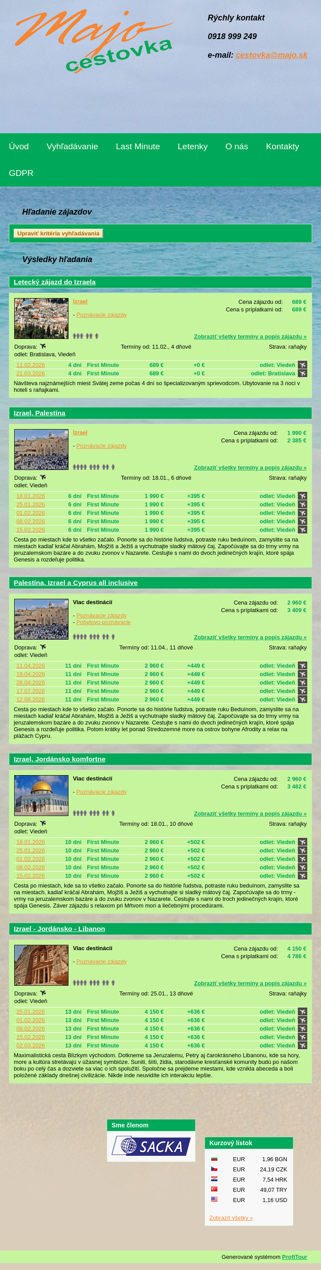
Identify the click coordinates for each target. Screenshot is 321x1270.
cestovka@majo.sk (272, 55)
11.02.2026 (30, 365)
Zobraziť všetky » (231, 1217)
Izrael (80, 301)
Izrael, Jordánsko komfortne (59, 759)
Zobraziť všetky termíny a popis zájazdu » (250, 336)
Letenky (193, 146)
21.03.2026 (30, 373)
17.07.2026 (30, 691)
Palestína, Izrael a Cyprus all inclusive (76, 582)
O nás (236, 146)
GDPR (21, 173)
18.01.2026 (30, 496)
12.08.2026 (30, 699)
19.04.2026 (30, 674)
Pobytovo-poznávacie (103, 622)
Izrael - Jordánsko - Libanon (59, 928)
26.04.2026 (30, 682)
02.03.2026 (30, 1045)
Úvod (19, 146)
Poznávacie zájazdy (101, 314)
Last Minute (138, 146)
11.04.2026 (30, 665)
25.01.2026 (30, 504)
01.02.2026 (30, 513)
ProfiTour (294, 1257)
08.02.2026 (30, 521)
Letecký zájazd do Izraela (55, 282)
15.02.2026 (30, 529)
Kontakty (282, 146)
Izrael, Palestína (39, 413)
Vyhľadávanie (72, 146)
